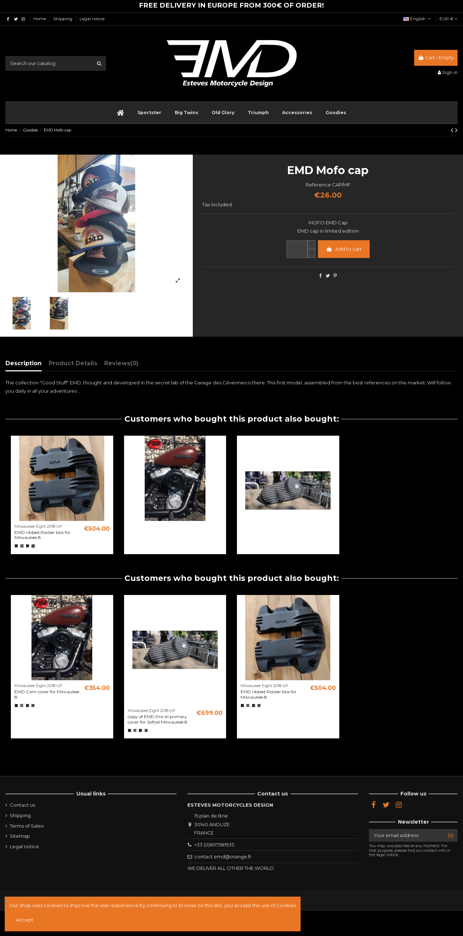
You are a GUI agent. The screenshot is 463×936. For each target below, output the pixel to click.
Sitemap (20, 836)
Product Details (73, 363)
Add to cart (344, 249)
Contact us (22, 805)
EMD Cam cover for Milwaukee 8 (46, 694)
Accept (24, 920)
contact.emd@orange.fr (222, 856)
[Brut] (22, 546)
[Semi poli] (33, 546)
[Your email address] (406, 835)
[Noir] (16, 546)
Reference (318, 184)
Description (23, 363)
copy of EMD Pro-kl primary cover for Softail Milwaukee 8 (157, 719)
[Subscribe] (450, 835)
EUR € (448, 18)
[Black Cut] (27, 546)
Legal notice (92, 18)
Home (40, 18)
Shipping (63, 18)
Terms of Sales (26, 826)
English (417, 18)
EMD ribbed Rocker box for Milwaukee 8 (42, 535)
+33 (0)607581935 (214, 844)
